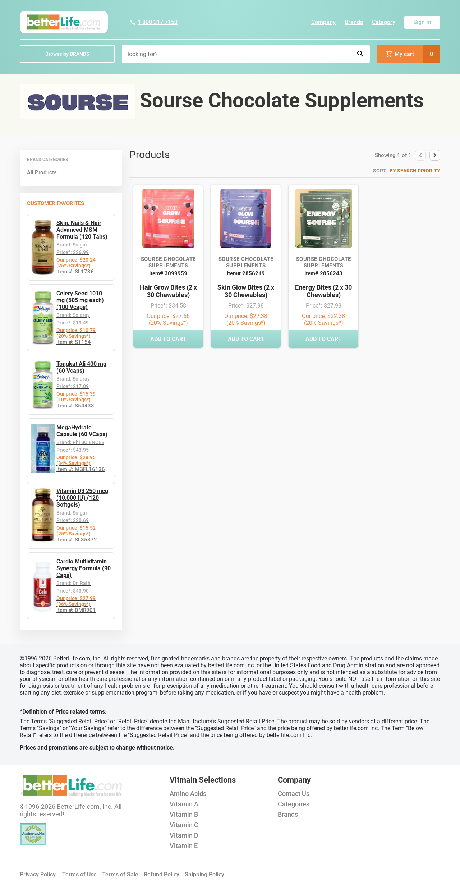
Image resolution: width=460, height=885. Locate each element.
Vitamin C (184, 825)
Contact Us (293, 793)
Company (323, 22)
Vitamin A (184, 804)
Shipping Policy (204, 874)
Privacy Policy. (38, 874)
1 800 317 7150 (153, 22)
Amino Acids (188, 793)
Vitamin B (184, 814)
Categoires (293, 804)
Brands (354, 22)
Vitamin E (184, 845)
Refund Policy (161, 874)
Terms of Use (79, 874)
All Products (42, 172)
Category (383, 22)
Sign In (422, 22)
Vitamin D (184, 835)
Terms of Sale (120, 874)
